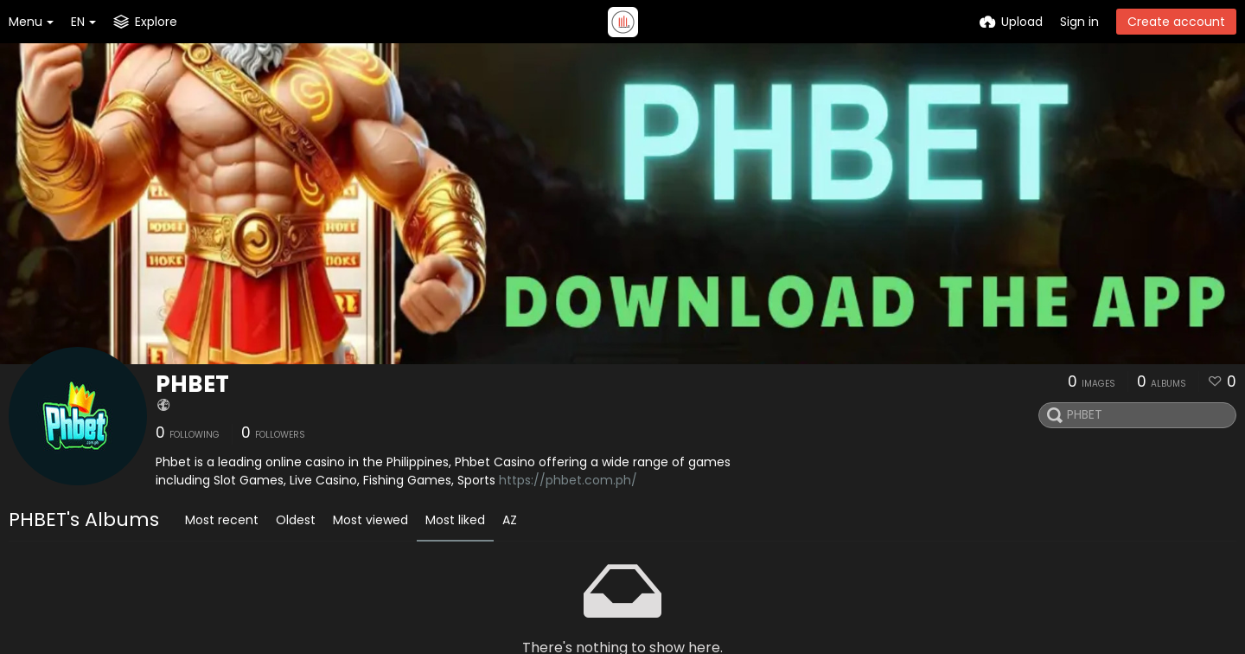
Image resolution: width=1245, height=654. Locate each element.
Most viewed (370, 520)
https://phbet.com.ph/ (568, 480)
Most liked (455, 520)
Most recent (222, 520)
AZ (509, 520)
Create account (1176, 21)
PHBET (192, 384)
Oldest (296, 520)
